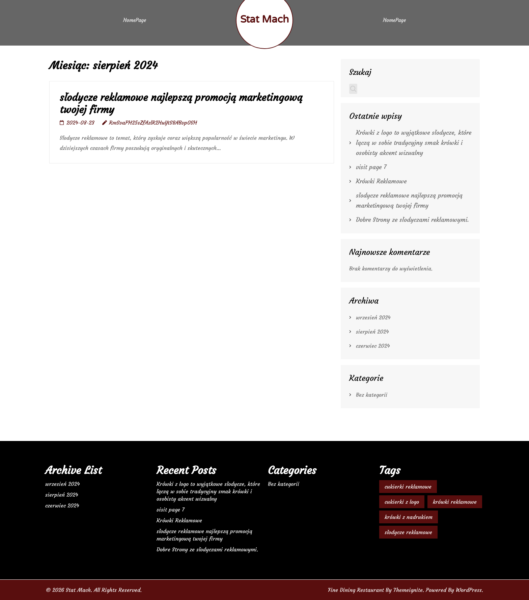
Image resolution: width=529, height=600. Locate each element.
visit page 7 (371, 167)
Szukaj (360, 72)
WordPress (469, 589)
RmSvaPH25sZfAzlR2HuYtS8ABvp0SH (153, 122)
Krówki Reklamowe (381, 181)
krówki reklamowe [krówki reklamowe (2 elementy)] (455, 501)
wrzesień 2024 (373, 317)
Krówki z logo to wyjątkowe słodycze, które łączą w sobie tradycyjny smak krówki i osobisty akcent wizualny (413, 143)
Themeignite (408, 589)
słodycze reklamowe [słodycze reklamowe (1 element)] (408, 532)
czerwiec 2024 (373, 345)
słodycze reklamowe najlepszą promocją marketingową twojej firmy (181, 103)
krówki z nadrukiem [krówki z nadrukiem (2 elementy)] (409, 517)
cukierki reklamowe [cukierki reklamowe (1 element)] (408, 486)
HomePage (134, 20)
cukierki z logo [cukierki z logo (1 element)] (402, 501)
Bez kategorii (371, 394)
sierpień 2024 (372, 331)
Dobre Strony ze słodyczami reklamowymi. (412, 220)
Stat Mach (264, 19)
